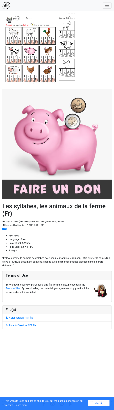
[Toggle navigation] (107, 5)
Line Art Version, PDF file (21, 325)
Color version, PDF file (19, 317)
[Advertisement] (57, 366)
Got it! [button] (98, 403)
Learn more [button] (21, 405)
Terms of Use (13, 288)
